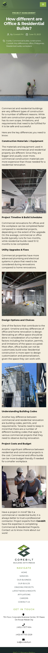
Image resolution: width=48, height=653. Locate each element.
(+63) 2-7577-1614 (24, 627)
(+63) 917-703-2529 (24, 634)
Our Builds (24, 583)
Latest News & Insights (24, 591)
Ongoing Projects (24, 587)
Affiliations (24, 594)
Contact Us (24, 602)
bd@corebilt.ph (24, 642)
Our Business (24, 580)
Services (24, 576)
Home (24, 572)
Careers (24, 598)
